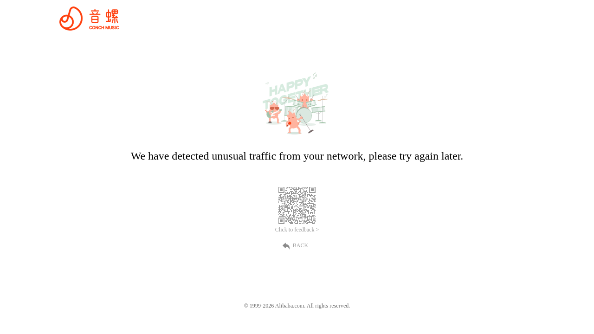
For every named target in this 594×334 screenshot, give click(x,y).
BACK (297, 245)
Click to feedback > (297, 229)
